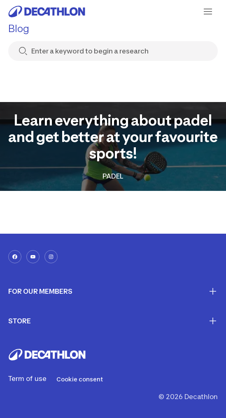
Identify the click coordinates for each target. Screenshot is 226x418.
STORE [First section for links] (113, 321)
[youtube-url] (33, 256)
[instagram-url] (51, 256)
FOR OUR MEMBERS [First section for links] (113, 291)
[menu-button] (208, 11)
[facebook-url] (14, 256)
